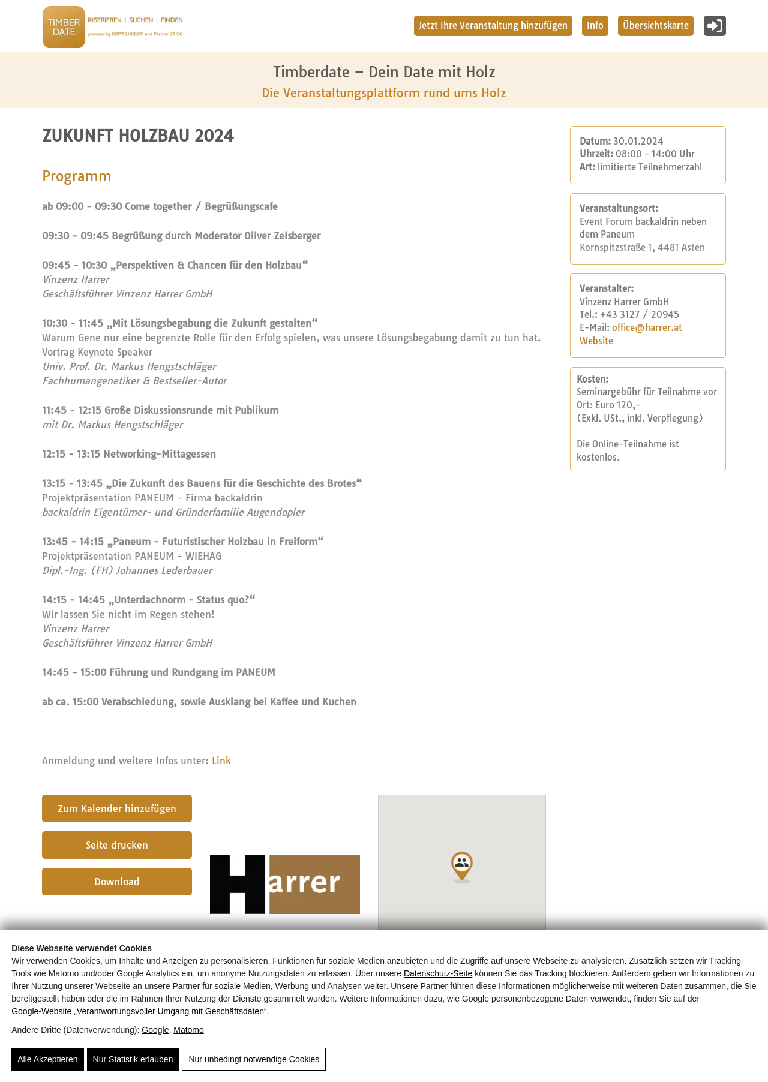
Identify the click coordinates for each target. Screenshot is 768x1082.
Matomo (188, 1029)
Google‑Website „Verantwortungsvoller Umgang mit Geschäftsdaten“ (138, 1010)
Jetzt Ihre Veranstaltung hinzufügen (493, 25)
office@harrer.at (647, 328)
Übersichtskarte (656, 25)
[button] (462, 868)
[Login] (715, 26)
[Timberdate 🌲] (112, 29)
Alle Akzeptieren (47, 1059)
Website (596, 341)
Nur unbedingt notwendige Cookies (253, 1059)
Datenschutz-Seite (438, 973)
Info (595, 25)
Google (155, 1029)
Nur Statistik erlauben (133, 1059)
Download (117, 882)
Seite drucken (117, 845)
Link (221, 761)
